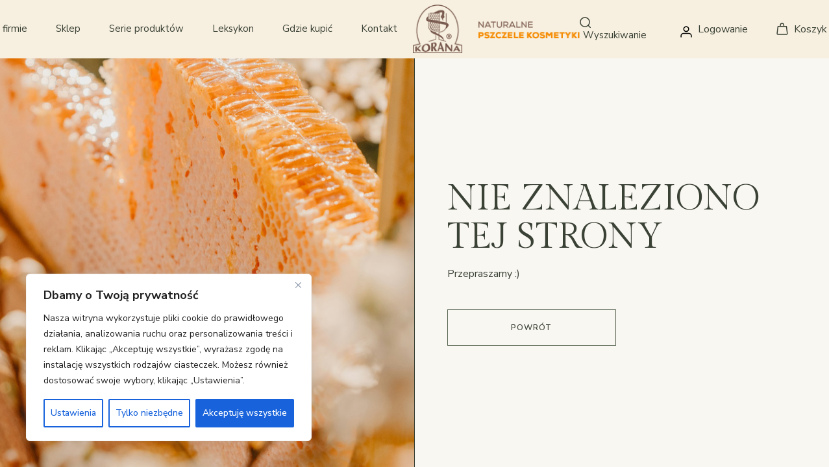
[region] (169, 357)
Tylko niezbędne (149, 413)
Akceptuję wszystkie (245, 413)
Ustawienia (73, 413)
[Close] (298, 285)
